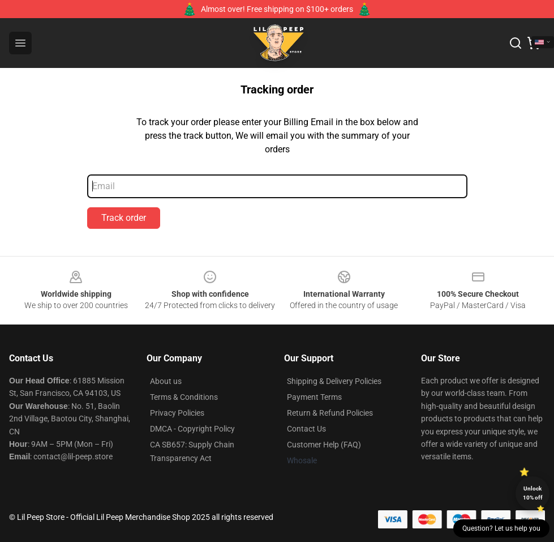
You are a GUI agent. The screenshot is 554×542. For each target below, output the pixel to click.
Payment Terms (314, 397)
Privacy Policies (177, 412)
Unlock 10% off (533, 493)
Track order (123, 217)
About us (166, 381)
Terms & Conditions (184, 397)
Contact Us (306, 428)
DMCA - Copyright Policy (192, 428)
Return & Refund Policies (330, 412)
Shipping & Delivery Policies (334, 381)
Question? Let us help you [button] (501, 528)
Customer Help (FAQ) (324, 444)
